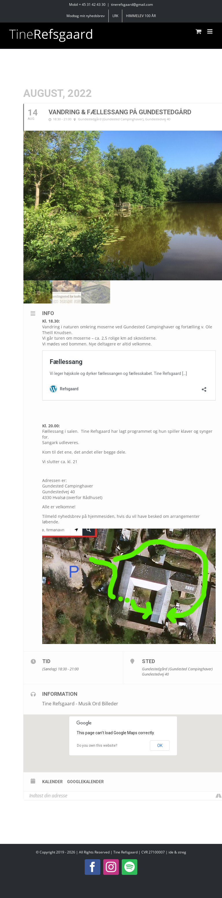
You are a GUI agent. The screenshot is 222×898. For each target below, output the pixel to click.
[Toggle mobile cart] (198, 31)
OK (159, 745)
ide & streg (177, 852)
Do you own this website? (97, 746)
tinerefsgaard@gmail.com (132, 4)
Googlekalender (85, 781)
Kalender (52, 781)
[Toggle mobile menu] (210, 31)
